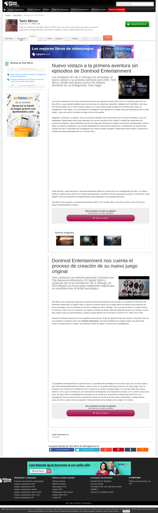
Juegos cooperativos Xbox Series (27, 492)
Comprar (107, 37)
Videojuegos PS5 (59, 487)
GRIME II (94, 489)
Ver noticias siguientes (23, 85)
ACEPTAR (126, 511)
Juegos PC (56, 498)
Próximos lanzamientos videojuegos (29, 481)
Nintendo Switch (59, 484)
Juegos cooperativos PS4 (24, 487)
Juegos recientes (34, 9)
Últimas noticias (58, 481)
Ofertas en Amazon (116, 9)
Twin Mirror (9, 38)
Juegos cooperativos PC (24, 498)
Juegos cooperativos (17, 10)
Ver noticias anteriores (23, 69)
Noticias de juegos (99, 9)
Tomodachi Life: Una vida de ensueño (106, 487)
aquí (119, 511)
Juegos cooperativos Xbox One (27, 495)
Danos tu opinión (100, 218)
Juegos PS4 (57, 489)
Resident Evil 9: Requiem (101, 481)
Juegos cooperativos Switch (25, 489)
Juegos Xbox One (59, 495)
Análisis (47, 9)
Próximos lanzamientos (81, 9)
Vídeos (49, 38)
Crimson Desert (97, 484)
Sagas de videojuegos (60, 9)
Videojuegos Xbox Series (62, 492)
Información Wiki (21, 39)
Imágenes (58, 38)
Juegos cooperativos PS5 (24, 484)
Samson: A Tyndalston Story (102, 492)
